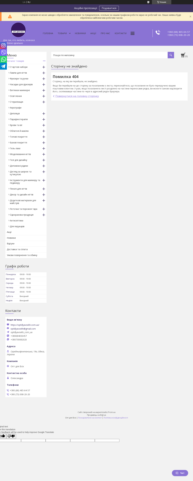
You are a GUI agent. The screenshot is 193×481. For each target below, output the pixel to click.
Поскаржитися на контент (90, 417)
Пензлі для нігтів (18, 188)
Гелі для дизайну (18, 159)
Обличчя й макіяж (19, 130)
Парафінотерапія (19, 119)
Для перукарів (17, 226)
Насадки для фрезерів (21, 84)
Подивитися (109, 8)
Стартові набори (18, 66)
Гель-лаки (15, 148)
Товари (62, 33)
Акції (93, 33)
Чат (180, 473)
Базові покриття (18, 142)
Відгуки (10, 243)
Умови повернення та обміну (22, 255)
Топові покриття (18, 136)
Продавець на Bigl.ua (96, 415)
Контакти (120, 33)
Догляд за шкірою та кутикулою (20, 173)
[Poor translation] (11, 436)
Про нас (105, 33)
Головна (48, 33)
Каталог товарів (15, 61)
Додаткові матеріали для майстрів (23, 202)
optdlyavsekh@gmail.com (23, 328)
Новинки (80, 33)
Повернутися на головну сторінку (77, 96)
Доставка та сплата (17, 249)
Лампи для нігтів (18, 72)
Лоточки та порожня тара (23, 208)
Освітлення (16, 96)
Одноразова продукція (21, 214)
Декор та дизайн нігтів (21, 194)
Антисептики (16, 220)
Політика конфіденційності (116, 417)
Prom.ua (111, 412)
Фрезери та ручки (19, 78)
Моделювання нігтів (20, 154)
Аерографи (15, 107)
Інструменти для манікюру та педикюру (25, 181)
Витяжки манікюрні (20, 90)
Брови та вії (16, 125)
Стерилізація (16, 101)
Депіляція (15, 113)
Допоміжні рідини (19, 165)
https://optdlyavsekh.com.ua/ (25, 324)
